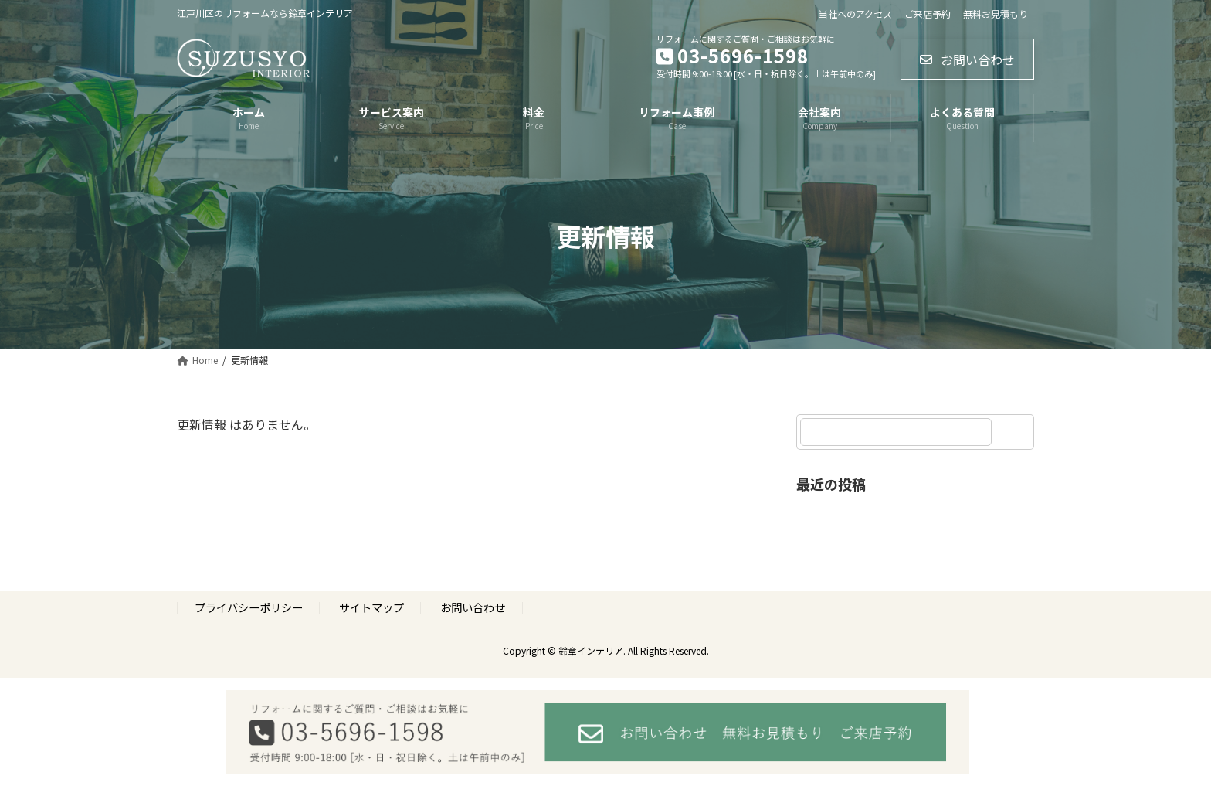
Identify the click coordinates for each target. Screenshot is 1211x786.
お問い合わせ (472, 608)
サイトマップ (371, 608)
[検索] (1014, 432)
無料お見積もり (995, 14)
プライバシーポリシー (249, 608)
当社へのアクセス (855, 14)
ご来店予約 (927, 14)
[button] (967, 59)
